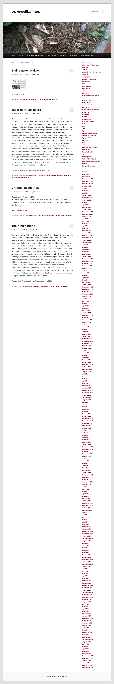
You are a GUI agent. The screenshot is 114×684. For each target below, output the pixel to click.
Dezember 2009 (87, 531)
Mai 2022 (85, 202)
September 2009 (88, 538)
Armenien (85, 74)
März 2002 (85, 651)
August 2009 (86, 541)
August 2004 (86, 625)
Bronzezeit (86, 81)
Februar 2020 (86, 254)
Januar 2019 (86, 285)
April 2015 (85, 381)
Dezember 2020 (87, 235)
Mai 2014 (85, 407)
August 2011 (86, 484)
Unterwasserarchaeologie (62, 175)
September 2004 (88, 623)
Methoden (85, 112)
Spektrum (85, 131)
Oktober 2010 (87, 508)
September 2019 (88, 266)
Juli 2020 (85, 245)
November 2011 (87, 477)
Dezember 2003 (87, 632)
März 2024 (85, 174)
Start (13, 55)
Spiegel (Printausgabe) (46, 175)
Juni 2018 (85, 301)
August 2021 (86, 216)
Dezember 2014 (87, 390)
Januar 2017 (86, 336)
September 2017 (88, 320)
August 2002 (86, 642)
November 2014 (87, 393)
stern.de (85, 145)
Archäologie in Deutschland (92, 72)
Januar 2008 (86, 583)
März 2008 (85, 578)
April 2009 (85, 550)
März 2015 (85, 383)
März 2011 (85, 496)
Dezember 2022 (87, 198)
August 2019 (86, 268)
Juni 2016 (85, 353)
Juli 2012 (85, 458)
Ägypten (85, 67)
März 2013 (85, 440)
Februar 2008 (86, 581)
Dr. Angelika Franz (26, 11)
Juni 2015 (85, 376)
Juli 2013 (85, 430)
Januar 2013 (86, 444)
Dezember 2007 (87, 585)
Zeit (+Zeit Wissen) (88, 166)
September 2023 (88, 184)
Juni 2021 (85, 221)
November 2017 (87, 315)
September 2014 (88, 397)
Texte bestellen (52, 55)
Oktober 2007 (87, 590)
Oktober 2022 (87, 200)
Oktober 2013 (87, 423)
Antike (84, 70)
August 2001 (86, 660)
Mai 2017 (85, 329)
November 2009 (87, 534)
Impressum (73, 55)
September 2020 (88, 242)
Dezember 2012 (87, 447)
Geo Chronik (86, 100)
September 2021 (88, 214)
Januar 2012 (86, 472)
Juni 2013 (85, 433)
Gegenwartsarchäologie (90, 95)
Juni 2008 (85, 571)
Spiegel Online (87, 138)
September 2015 (88, 369)
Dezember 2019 (87, 259)
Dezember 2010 (87, 503)
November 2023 (87, 181)
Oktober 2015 (87, 367)
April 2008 (85, 576)
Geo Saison (86, 102)
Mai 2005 (85, 606)
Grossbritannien (28, 286)
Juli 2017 (85, 324)
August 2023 (86, 186)
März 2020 (85, 252)
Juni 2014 (85, 404)
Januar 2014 (86, 416)
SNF (83, 128)
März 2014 (85, 411)
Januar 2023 (86, 195)
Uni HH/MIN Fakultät (89, 159)
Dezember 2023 (87, 179)
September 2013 (88, 425)
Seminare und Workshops (35, 55)
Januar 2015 (86, 388)
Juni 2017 (85, 327)
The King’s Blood (23, 226)
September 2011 (88, 482)
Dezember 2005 (87, 595)
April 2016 (85, 357)
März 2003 (85, 635)
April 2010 (85, 522)
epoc (84, 91)
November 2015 (87, 364)
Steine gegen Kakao (25, 70)
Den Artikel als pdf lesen (20, 210)
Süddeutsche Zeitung (89, 147)
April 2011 (85, 494)
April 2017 (85, 331)
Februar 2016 (86, 360)
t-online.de (86, 149)
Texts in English (87, 152)
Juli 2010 (85, 515)
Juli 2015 (85, 374)
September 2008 (88, 564)
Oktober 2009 (87, 536)
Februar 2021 (86, 230)
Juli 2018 (85, 299)
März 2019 (85, 280)
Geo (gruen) (86, 98)
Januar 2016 (86, 362)
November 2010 (87, 505)
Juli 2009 (85, 543)
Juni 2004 (85, 628)
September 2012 (88, 454)
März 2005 (85, 611)
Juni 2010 (85, 517)
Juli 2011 (85, 487)
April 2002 (85, 649)
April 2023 (85, 193)
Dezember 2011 (87, 475)
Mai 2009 (85, 548)
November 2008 (87, 559)
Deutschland (86, 88)
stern (84, 142)
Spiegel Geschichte (89, 135)
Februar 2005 (86, 613)
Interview (85, 107)
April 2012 (85, 465)
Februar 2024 (86, 176)
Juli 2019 (85, 270)
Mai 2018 (85, 303)
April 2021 (85, 226)
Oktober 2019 (87, 263)
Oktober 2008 (87, 562)
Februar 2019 (86, 282)
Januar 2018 (86, 313)
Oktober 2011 (87, 479)
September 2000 (88, 667)
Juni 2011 (85, 489)
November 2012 (87, 449)
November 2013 (87, 421)
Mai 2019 (85, 275)
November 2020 (87, 237)
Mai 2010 (85, 519)
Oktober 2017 (87, 317)
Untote (84, 163)
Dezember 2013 (87, 418)
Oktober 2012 (87, 451)
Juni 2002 (85, 644)
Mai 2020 (85, 247)
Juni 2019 (85, 273)
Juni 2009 (85, 545)
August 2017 (86, 322)
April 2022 (85, 205)
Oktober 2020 (87, 240)
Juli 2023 (85, 188)
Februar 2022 (86, 207)
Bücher (21, 55)
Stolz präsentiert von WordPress (57, 676)
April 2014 (85, 409)
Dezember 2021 (87, 212)
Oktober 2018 (87, 292)
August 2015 (86, 371)
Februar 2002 (86, 653)
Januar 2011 (86, 501)
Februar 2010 (86, 527)
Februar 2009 (86, 555)
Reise (84, 126)
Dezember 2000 (87, 665)
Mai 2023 (85, 191)
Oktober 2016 (87, 343)
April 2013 (85, 437)
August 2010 (86, 512)
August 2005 (86, 602)
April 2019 (85, 277)
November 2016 (87, 341)
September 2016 (88, 346)
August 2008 (86, 566)
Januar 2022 (86, 209)
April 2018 (85, 306)
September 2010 (88, 510)
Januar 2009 (86, 557)
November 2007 (87, 588)
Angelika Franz (35, 74)
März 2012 (85, 468)
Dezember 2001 (87, 656)
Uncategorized (87, 156)
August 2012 (86, 456)
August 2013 (86, 428)
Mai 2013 (85, 435)
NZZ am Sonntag (88, 121)
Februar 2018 (86, 310)
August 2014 (86, 400)
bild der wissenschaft (89, 79)
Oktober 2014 (87, 395)
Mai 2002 (85, 646)
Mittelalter (85, 114)
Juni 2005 (85, 604)
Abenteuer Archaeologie (90, 65)
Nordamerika (86, 119)
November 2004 (87, 618)
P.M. (83, 124)
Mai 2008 (85, 573)
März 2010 (85, 524)
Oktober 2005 (87, 599)
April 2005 (85, 609)
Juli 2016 (85, 350)
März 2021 (85, 228)
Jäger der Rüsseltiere (26, 109)
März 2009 (85, 552)
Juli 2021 (85, 219)
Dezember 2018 (87, 287)
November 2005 (87, 597)
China (84, 84)
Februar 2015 (86, 385)
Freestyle (85, 93)
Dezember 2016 (87, 339)
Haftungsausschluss (87, 55)
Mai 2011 (85, 491)
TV (83, 154)
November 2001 (87, 658)
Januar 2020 (86, 256)
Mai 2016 (85, 355)
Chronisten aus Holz (25, 187)
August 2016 (86, 348)
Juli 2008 (85, 569)
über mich (63, 55)
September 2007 (88, 592)
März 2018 (85, 308)
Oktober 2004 (87, 620)
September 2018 (88, 294)
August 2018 (86, 296)
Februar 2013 (86, 442)
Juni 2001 (85, 663)
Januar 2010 (86, 529)
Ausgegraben (87, 77)
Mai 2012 (85, 463)
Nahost (84, 117)
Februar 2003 (86, 637)
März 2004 (85, 630)
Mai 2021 (85, 223)
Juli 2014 (85, 402)
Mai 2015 (85, 378)
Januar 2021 (86, 233)
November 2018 (87, 289)
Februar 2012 (86, 470)
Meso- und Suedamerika (30, 99)
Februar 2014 (86, 414)
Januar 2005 (86, 616)
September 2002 (88, 639)
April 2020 (85, 249)
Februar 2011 (86, 498)
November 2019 (87, 261)
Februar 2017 (86, 334)
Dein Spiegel (86, 86)
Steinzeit (85, 140)
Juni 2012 (85, 461)
